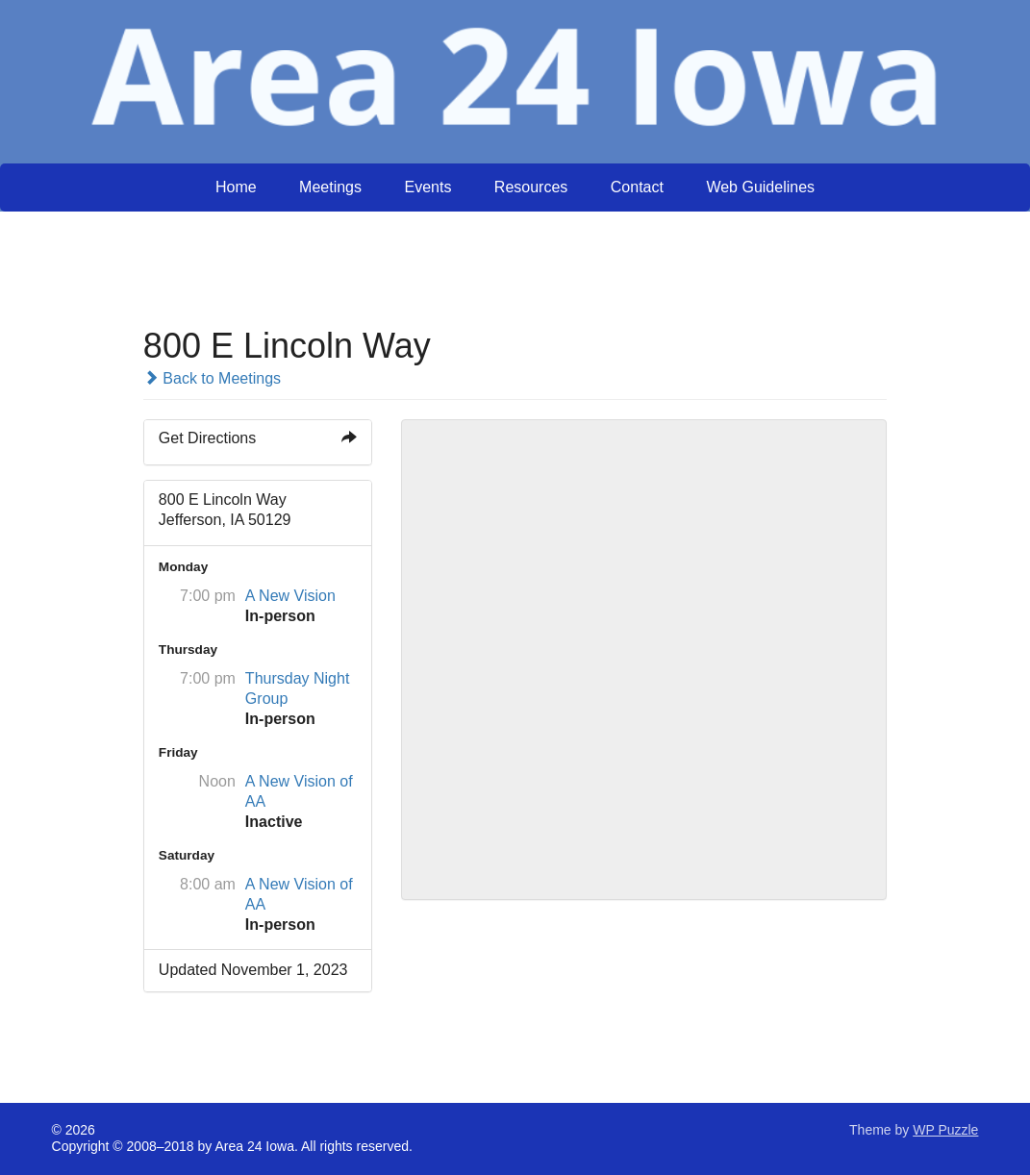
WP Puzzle (945, 1130)
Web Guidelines (760, 187)
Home (236, 187)
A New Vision (290, 596)
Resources (530, 187)
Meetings (330, 187)
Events (427, 187)
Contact (637, 187)
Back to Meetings (212, 378)
